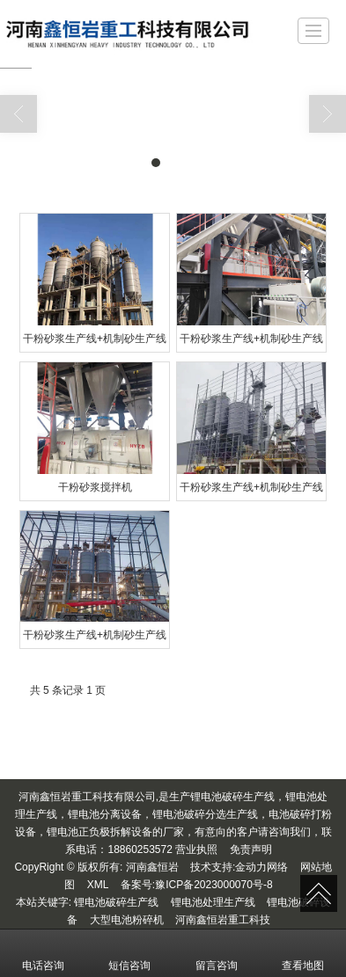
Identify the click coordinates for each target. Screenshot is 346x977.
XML (98, 884)
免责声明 (251, 848)
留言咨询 (216, 952)
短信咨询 (129, 952)
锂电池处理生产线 (213, 901)
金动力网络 (261, 866)
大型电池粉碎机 (127, 919)
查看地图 (303, 952)
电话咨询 (43, 952)
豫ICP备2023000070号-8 (213, 884)
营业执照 (196, 848)
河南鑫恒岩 (152, 866)
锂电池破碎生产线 (116, 901)
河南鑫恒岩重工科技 (222, 919)
